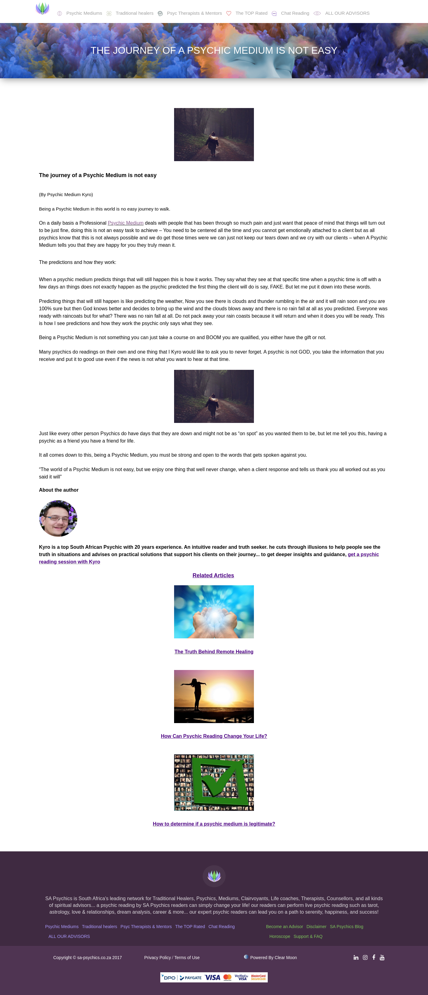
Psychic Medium (125, 223)
